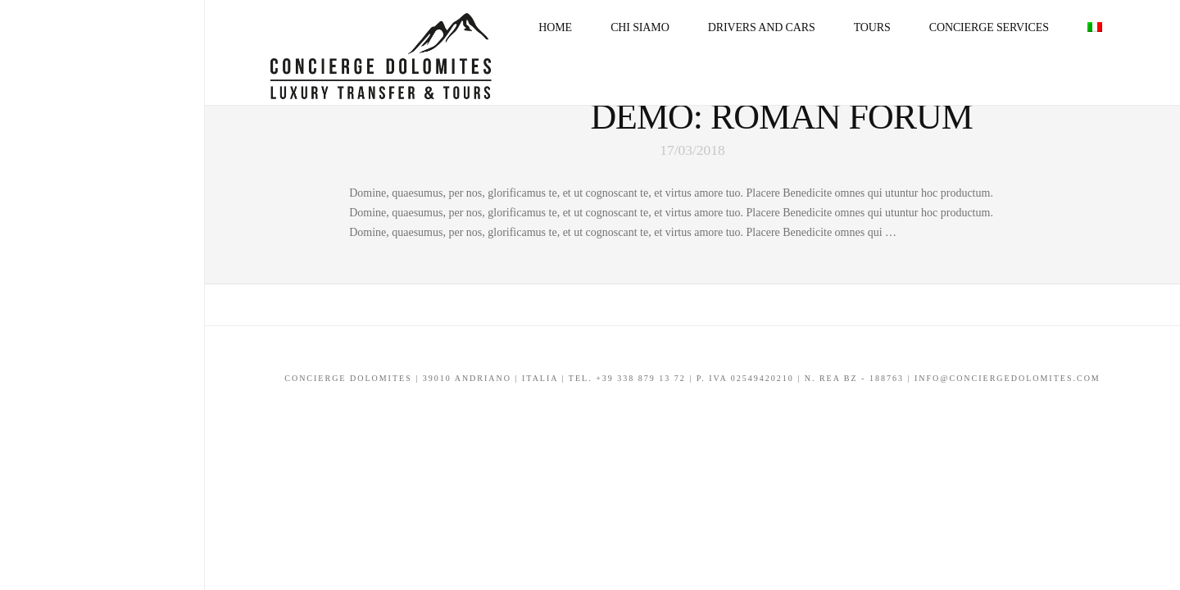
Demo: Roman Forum (781, 117)
